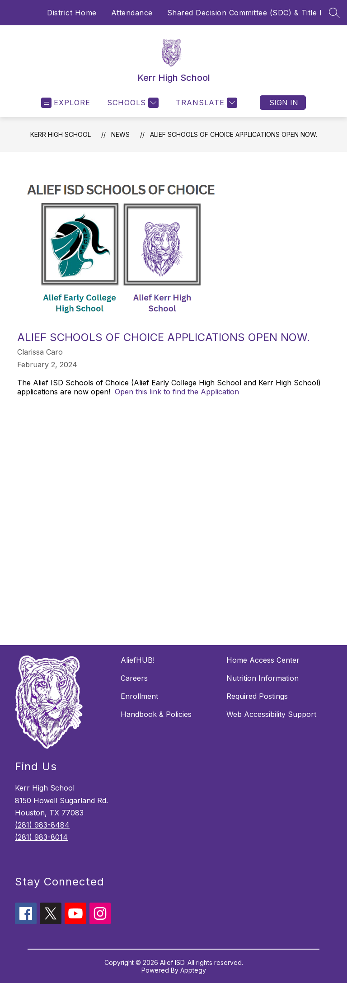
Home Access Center (263, 660)
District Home (72, 12)
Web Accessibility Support (271, 714)
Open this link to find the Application (177, 391)
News (120, 134)
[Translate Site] (205, 102)
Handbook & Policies (156, 714)
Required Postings (257, 696)
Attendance (132, 12)
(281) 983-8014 (41, 837)
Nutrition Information (262, 678)
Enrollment (139, 696)
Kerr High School (60, 134)
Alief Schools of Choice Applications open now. (233, 134)
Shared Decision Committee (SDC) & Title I (244, 12)
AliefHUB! (138, 660)
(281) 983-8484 (42, 824)
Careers (134, 678)
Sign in (283, 102)
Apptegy (193, 970)
